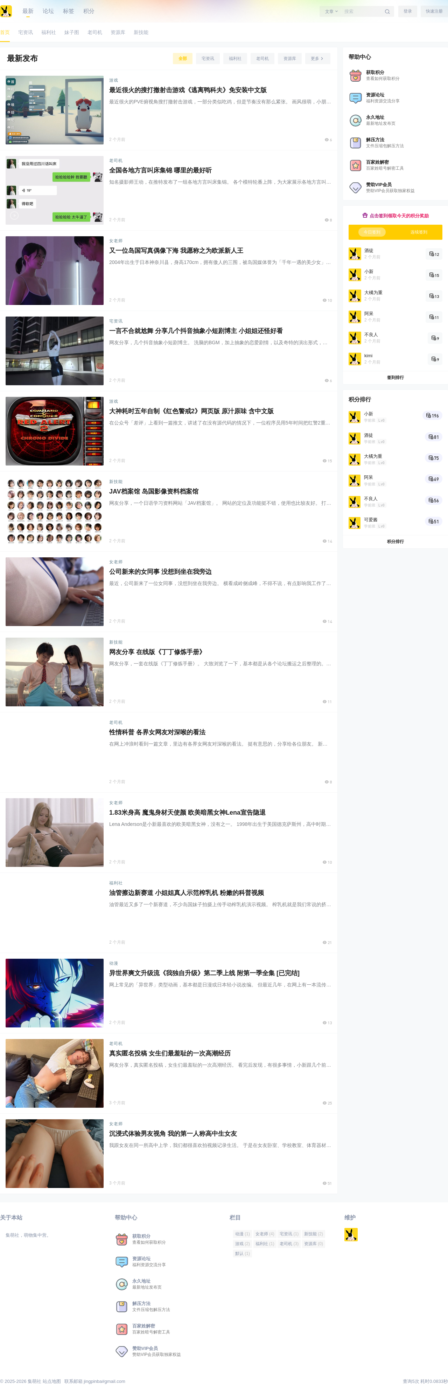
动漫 (113, 963)
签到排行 (395, 377)
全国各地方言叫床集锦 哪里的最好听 (160, 170)
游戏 (113, 80)
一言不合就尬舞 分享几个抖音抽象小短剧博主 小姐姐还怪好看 (196, 330)
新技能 (116, 481)
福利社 (116, 883)
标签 (68, 11)
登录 (408, 11)
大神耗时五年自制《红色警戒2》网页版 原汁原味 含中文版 (191, 411)
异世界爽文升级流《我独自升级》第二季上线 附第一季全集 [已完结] (204, 973)
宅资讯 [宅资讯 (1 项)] (289, 1233)
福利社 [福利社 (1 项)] (264, 1243)
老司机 (116, 160)
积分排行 (395, 541)
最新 (28, 11)
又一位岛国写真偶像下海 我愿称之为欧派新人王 (176, 250)
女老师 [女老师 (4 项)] (264, 1233)
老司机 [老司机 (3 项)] (289, 1243)
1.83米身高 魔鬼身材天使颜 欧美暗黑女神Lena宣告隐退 (187, 812)
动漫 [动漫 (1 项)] (242, 1233)
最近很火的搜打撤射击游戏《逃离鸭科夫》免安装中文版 (188, 90)
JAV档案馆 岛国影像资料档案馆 (153, 491)
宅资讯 (116, 321)
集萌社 (33, 1381)
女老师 (116, 240)
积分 (88, 11)
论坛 (48, 11)
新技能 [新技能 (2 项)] (313, 1233)
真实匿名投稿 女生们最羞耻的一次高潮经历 (170, 1053)
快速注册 (434, 11)
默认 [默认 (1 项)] (242, 1253)
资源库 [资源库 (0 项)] (313, 1243)
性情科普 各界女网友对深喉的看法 (157, 732)
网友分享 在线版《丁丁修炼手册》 (157, 652)
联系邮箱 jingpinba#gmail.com (94, 1381)
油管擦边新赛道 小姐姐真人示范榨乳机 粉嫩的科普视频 (186, 892)
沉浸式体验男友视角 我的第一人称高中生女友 (173, 1133)
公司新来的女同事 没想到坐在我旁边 (160, 571)
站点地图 (52, 1381)
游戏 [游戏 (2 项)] (242, 1243)
